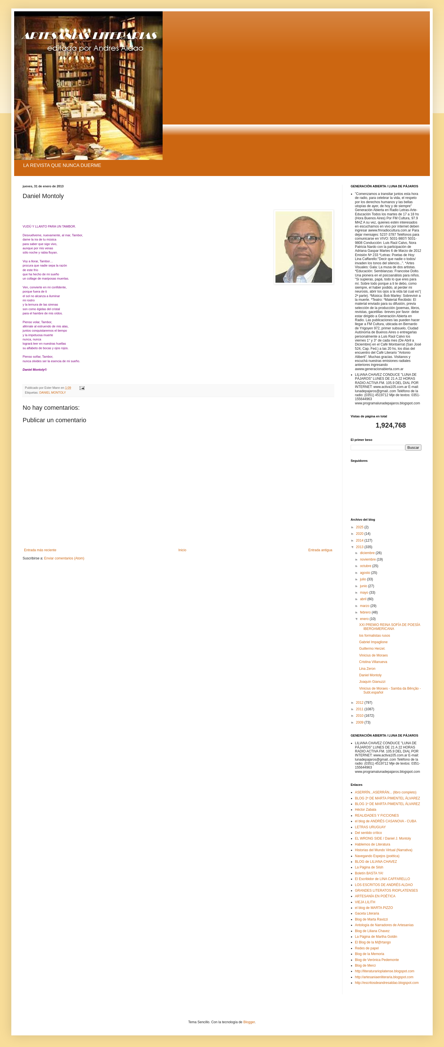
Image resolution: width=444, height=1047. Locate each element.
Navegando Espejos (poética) (377, 856)
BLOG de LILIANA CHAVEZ (376, 862)
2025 (360, 527)
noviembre (368, 559)
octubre (366, 566)
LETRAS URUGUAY (370, 827)
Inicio (182, 550)
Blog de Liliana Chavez (372, 931)
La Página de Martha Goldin (376, 937)
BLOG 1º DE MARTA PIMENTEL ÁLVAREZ (387, 804)
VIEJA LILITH (365, 902)
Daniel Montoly (370, 675)
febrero (366, 612)
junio (364, 586)
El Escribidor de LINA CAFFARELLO (382, 879)
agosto (365, 573)
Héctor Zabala (365, 810)
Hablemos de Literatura (372, 844)
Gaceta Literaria (367, 913)
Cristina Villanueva (373, 662)
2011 (360, 709)
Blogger (249, 1022)
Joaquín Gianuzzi (372, 682)
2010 (360, 716)
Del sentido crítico (368, 833)
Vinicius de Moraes (373, 655)
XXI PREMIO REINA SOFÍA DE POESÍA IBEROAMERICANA (389, 627)
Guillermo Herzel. (372, 649)
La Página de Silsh (369, 867)
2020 (360, 534)
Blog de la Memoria (369, 954)
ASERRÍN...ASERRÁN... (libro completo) (385, 792)
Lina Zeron (367, 669)
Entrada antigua (320, 550)
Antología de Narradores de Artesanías (384, 925)
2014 (360, 540)
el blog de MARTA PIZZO (374, 908)
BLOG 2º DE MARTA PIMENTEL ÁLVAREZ (387, 798)
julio (363, 579)
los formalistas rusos (374, 636)
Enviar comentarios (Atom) (64, 558)
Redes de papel (367, 948)
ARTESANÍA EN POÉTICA (375, 896)
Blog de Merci (365, 965)
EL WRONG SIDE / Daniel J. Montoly (383, 838)
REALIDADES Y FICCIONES (377, 816)
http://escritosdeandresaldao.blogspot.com (387, 983)
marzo (365, 606)
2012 (360, 703)
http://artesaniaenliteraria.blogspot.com (384, 977)
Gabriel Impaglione (373, 642)
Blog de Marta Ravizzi (371, 919)
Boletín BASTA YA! (369, 873)
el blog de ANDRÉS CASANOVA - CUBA (385, 821)
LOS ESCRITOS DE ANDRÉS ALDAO (384, 885)
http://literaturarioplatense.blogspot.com (384, 971)
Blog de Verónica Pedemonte (377, 960)
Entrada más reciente (40, 550)
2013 (360, 547)
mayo (364, 593)
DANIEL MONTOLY (52, 392)
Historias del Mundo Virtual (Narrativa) (383, 850)
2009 (360, 722)
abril (363, 599)
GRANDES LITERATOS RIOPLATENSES (386, 890)
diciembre (368, 553)
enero (365, 619)
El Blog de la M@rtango (373, 942)
